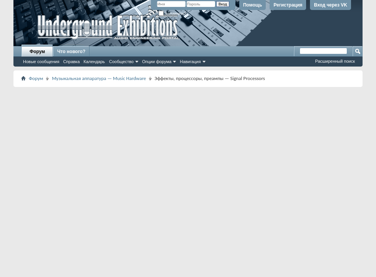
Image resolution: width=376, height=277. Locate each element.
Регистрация (287, 5)
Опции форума (156, 61)
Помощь (252, 5)
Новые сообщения (41, 61)
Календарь (94, 61)
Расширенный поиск (335, 61)
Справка (71, 61)
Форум (37, 51)
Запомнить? (172, 14)
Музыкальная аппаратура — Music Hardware (99, 78)
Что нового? (71, 51)
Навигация (190, 61)
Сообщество (121, 61)
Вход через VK (330, 5)
